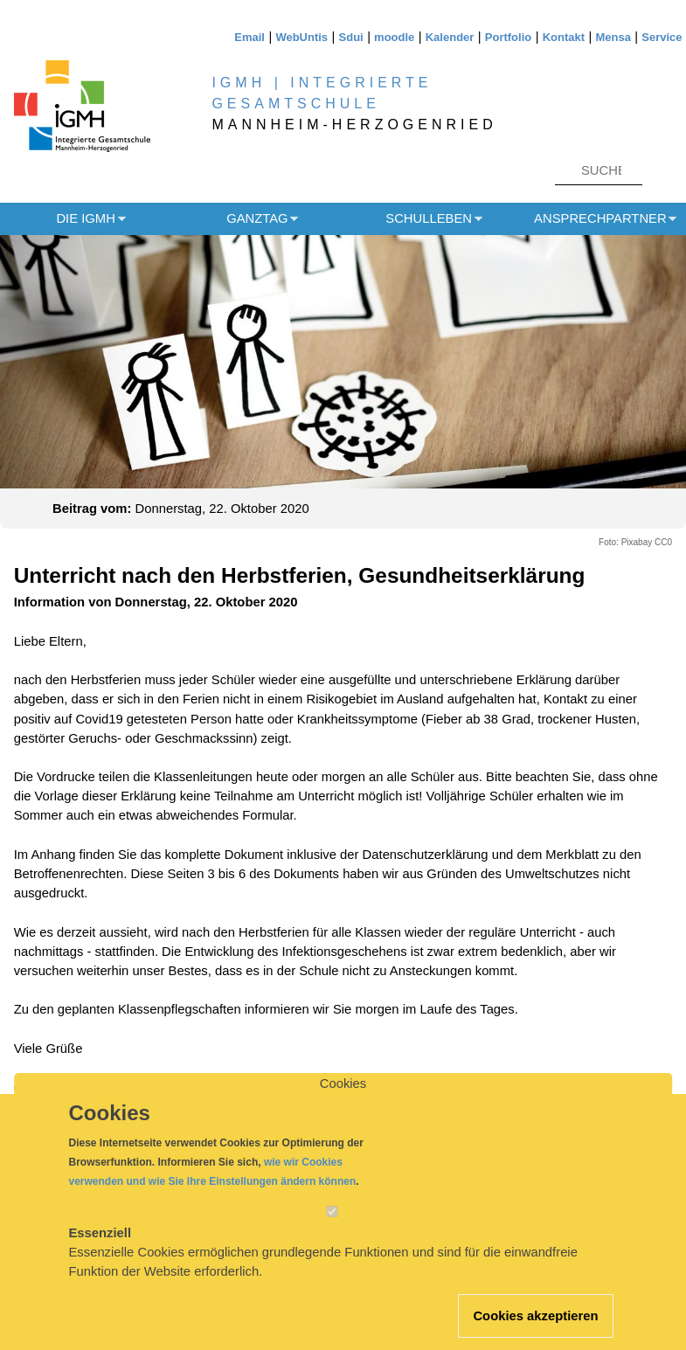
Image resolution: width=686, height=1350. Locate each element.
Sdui (351, 37)
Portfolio (508, 37)
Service (661, 37)
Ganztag (257, 218)
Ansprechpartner (600, 218)
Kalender (450, 37)
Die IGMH (85, 218)
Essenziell (100, 1249)
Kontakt (564, 37)
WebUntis (301, 37)
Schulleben (428, 218)
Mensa (612, 37)
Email (249, 37)
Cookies (343, 1100)
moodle (394, 37)
